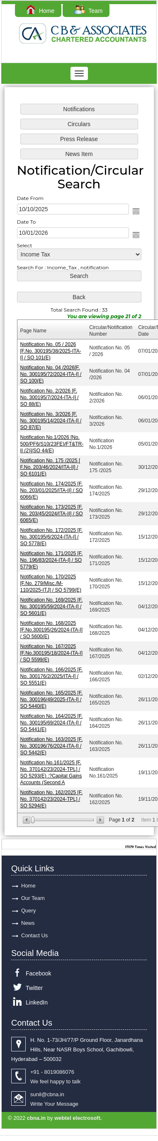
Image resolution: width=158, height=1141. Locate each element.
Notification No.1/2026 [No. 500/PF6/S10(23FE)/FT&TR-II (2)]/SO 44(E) (52, 444)
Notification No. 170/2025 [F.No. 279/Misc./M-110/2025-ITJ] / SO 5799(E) (51, 581)
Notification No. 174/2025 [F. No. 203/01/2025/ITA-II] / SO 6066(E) (52, 489)
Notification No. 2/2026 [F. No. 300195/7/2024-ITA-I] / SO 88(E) (50, 398)
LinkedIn (37, 1002)
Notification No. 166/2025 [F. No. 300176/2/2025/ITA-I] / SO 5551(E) (52, 673)
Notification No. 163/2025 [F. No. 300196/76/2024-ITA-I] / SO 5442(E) (52, 742)
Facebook (38, 973)
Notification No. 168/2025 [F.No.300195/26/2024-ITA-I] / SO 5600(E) (52, 627)
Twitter (34, 988)
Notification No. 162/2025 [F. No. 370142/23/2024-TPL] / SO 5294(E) (52, 794)
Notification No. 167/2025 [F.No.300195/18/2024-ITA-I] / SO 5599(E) (52, 650)
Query (28, 910)
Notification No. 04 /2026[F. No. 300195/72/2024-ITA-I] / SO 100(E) (51, 375)
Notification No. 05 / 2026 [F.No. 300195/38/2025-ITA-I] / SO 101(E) (51, 352)
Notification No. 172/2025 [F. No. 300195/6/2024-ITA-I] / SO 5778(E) (52, 536)
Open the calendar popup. (135, 214)
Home (40, 10)
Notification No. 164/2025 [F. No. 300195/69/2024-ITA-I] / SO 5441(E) (52, 718)
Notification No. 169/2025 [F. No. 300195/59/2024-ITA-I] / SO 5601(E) (52, 604)
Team (88, 10)
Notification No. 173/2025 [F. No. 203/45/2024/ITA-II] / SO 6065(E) (52, 513)
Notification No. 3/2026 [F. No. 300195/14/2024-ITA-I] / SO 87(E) (51, 421)
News (28, 923)
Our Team (33, 898)
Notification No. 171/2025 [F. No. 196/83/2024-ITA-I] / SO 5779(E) (52, 558)
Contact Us (34, 935)
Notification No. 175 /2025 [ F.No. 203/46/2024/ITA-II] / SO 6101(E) (50, 467)
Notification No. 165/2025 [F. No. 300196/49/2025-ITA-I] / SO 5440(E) (52, 696)
